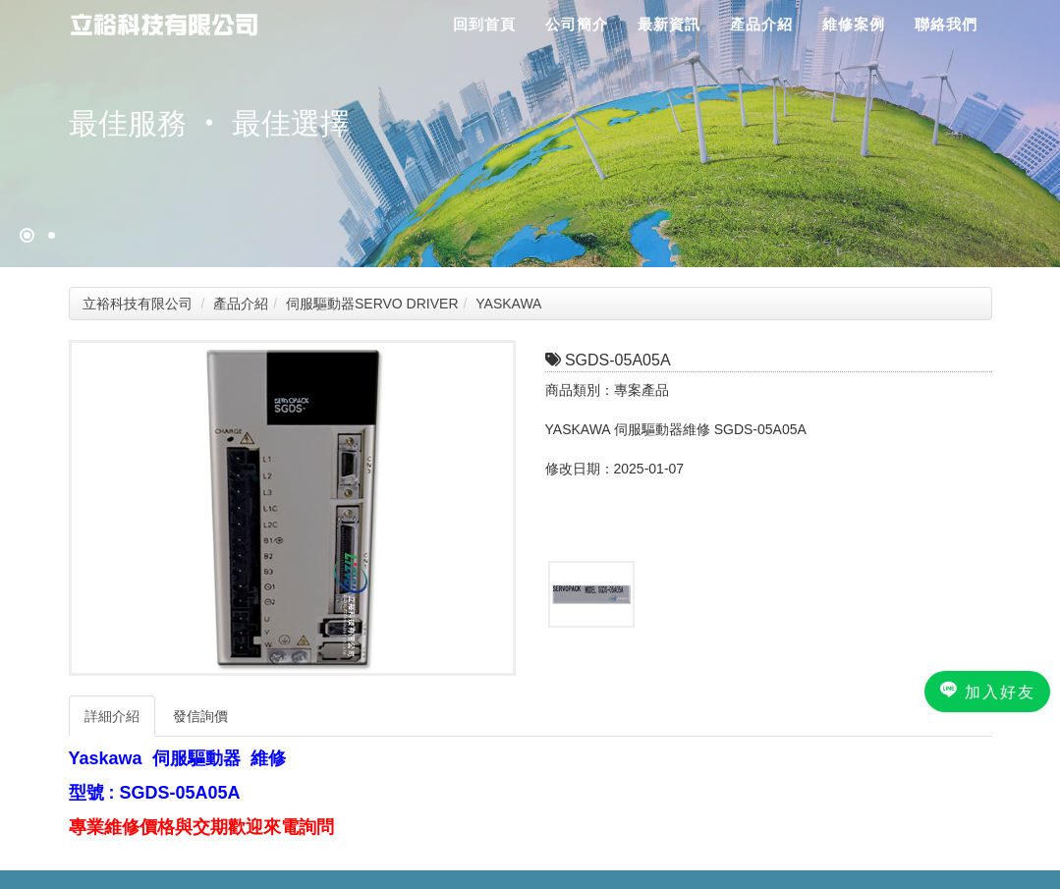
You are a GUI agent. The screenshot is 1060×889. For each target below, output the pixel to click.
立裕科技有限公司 (138, 303)
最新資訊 (669, 24)
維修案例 (853, 24)
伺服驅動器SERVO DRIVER (372, 303)
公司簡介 (576, 24)
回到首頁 (484, 24)
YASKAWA (508, 303)
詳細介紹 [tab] (111, 716)
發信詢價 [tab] (200, 716)
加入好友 (987, 690)
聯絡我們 (946, 24)
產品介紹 (761, 24)
